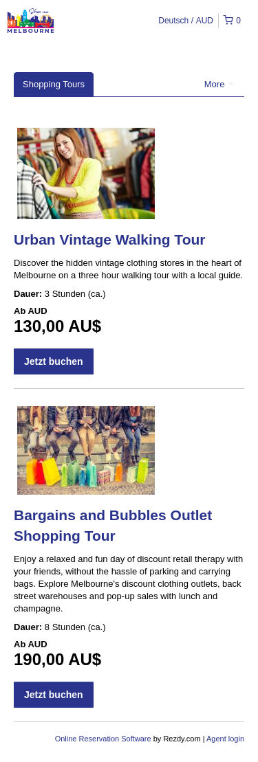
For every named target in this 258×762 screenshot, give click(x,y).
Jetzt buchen (53, 361)
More (219, 84)
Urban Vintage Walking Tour (109, 239)
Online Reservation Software (103, 739)
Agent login (225, 739)
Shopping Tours (54, 84)
